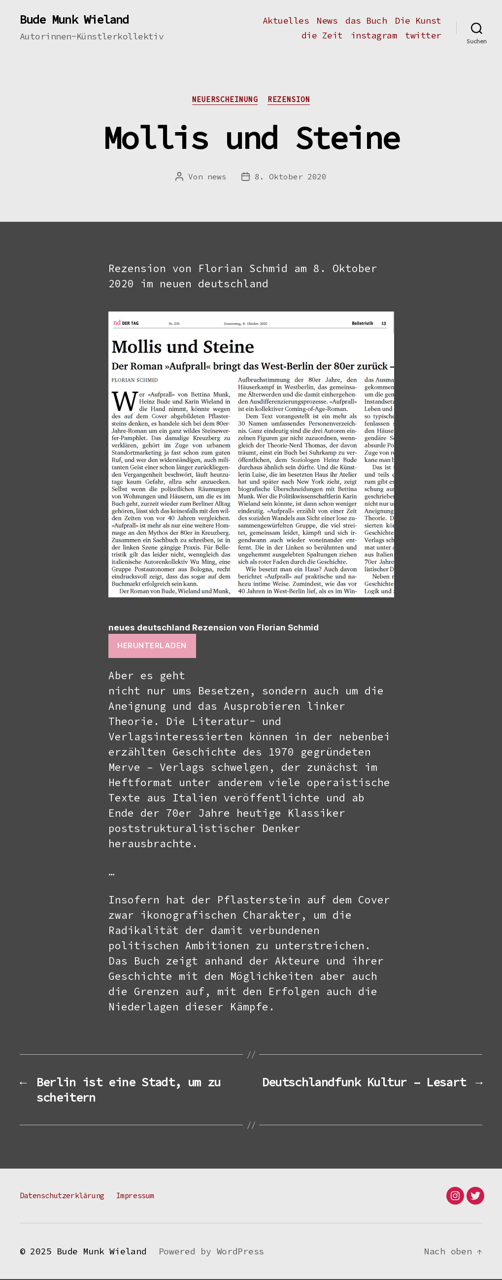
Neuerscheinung (225, 99)
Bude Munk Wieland (74, 20)
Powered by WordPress (212, 1252)
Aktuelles (286, 20)
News (327, 20)
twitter (423, 35)
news (217, 176)
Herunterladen (152, 645)
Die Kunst (418, 20)
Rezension (289, 99)
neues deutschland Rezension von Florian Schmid (213, 627)
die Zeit (322, 35)
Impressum (135, 1196)
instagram (374, 35)
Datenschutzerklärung (62, 1196)
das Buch (366, 20)
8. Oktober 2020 (291, 176)
